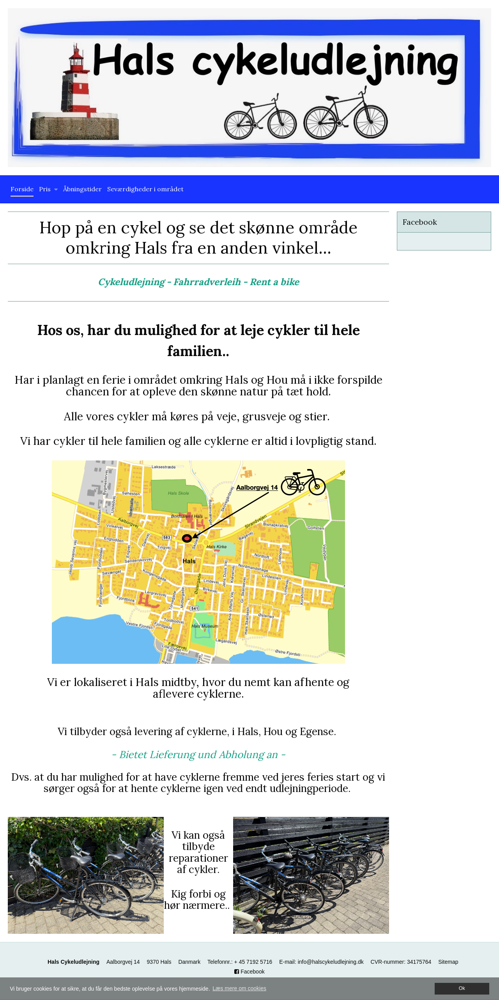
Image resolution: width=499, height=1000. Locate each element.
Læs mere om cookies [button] (239, 988)
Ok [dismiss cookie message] (462, 988)
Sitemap (448, 962)
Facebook (249, 971)
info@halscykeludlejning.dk (331, 962)
